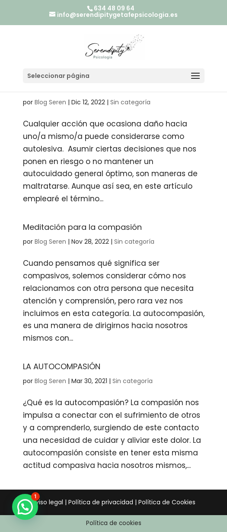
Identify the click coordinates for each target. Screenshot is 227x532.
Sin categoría (130, 102)
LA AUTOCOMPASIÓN (61, 366)
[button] (25, 507)
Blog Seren (50, 102)
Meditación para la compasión (82, 227)
